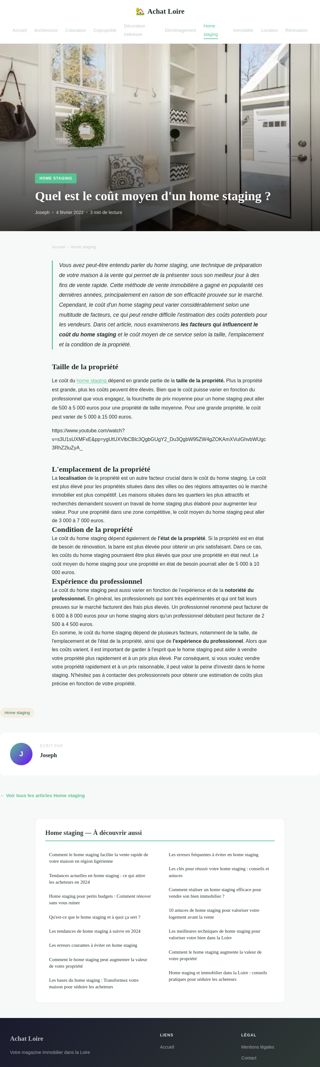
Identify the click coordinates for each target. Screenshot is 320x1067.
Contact (249, 1057)
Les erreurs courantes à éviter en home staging (93, 945)
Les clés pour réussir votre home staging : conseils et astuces (219, 872)
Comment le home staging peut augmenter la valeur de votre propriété (98, 963)
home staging (92, 380)
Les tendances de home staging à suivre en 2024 (95, 931)
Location (269, 29)
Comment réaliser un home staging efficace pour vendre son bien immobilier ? (215, 893)
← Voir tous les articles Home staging (42, 795)
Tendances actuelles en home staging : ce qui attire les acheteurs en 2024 (97, 879)
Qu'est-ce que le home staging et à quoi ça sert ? (94, 917)
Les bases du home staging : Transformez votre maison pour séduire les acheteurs (93, 983)
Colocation (75, 29)
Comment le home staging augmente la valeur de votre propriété (215, 955)
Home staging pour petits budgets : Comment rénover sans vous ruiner (100, 899)
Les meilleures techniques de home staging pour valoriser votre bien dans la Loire (214, 934)
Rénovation (296, 29)
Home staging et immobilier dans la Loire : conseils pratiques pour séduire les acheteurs (218, 976)
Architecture (46, 29)
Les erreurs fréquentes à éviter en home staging (213, 854)
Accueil (19, 29)
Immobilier (243, 29)
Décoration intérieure (134, 30)
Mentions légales (257, 1047)
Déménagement (180, 29)
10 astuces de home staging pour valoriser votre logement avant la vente (214, 913)
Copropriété (105, 29)
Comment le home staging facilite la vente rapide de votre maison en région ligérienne (98, 858)
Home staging (211, 30)
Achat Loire (160, 11)
